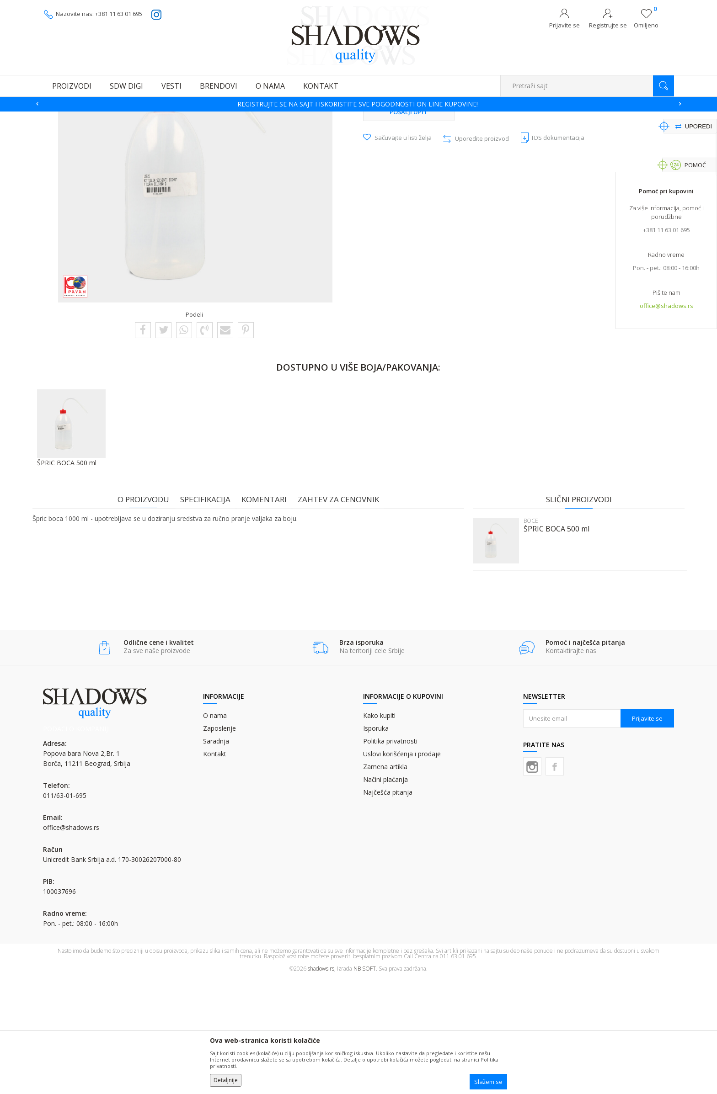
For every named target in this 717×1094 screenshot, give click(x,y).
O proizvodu (147, 614)
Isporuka (376, 843)
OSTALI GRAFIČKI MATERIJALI (143, 117)
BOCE (253, 117)
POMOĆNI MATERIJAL (213, 117)
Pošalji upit (409, 227)
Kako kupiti (379, 831)
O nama (215, 831)
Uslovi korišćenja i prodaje (402, 869)
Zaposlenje (219, 843)
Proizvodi (88, 117)
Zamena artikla (385, 882)
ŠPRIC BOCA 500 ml (553, 644)
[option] (358, 104)
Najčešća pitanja (387, 907)
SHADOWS (56, 117)
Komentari (267, 614)
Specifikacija (209, 614)
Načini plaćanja (385, 895)
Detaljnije (226, 1080)
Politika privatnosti (390, 856)
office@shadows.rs (666, 307)
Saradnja (216, 856)
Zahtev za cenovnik (342, 614)
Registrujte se (608, 25)
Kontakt (214, 869)
